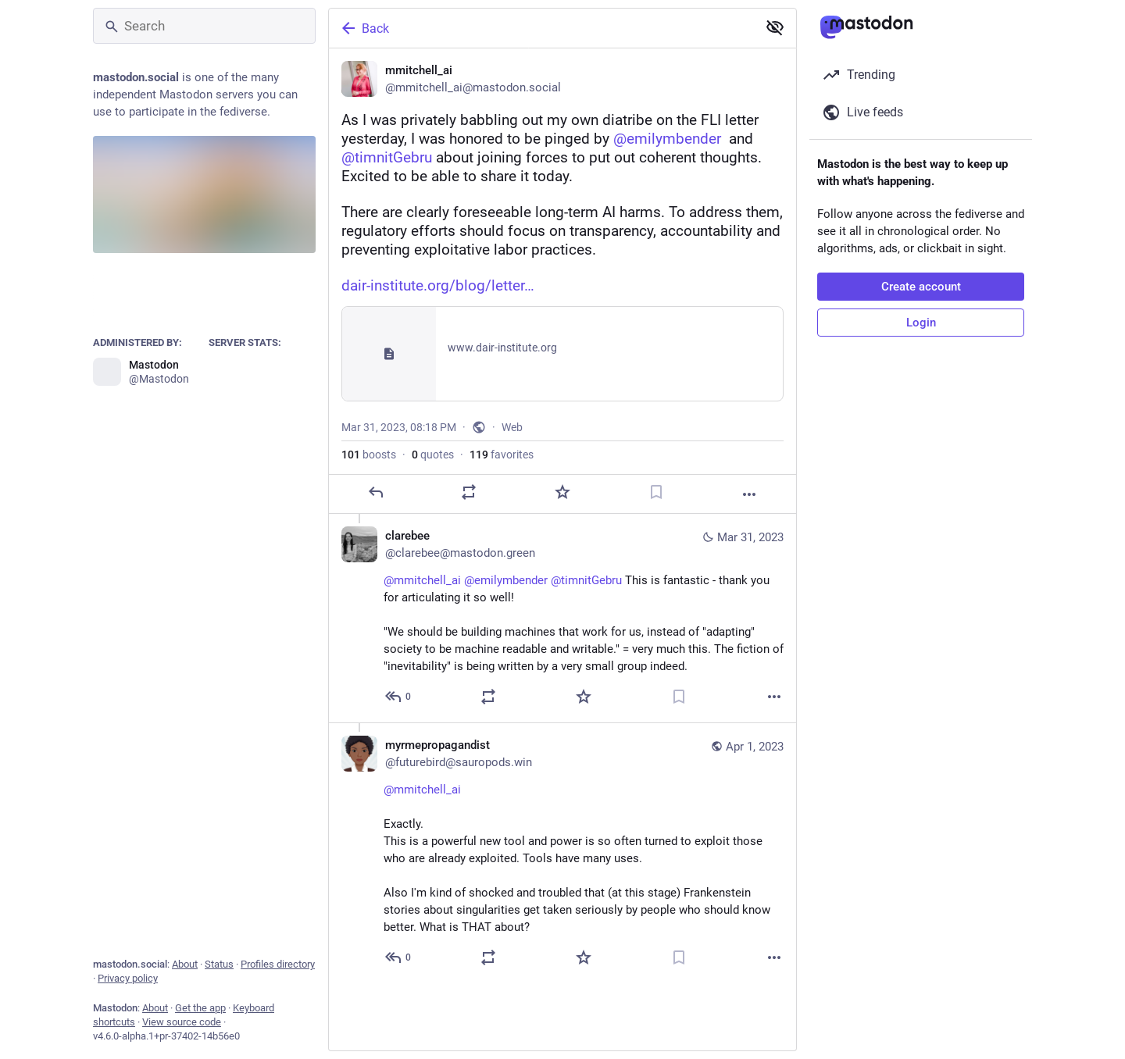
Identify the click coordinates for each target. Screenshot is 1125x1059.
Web (512, 427)
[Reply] (375, 492)
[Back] (541, 28)
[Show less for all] (775, 27)
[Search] (204, 26)
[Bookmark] (656, 492)
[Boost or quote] (468, 492)
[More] (749, 494)
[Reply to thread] (399, 696)
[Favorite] (562, 492)
